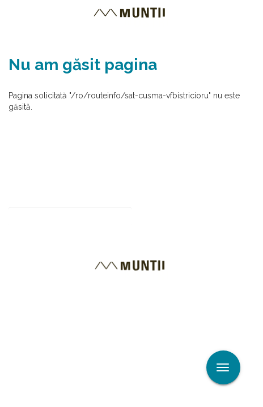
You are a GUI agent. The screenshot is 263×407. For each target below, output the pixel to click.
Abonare (168, 216)
